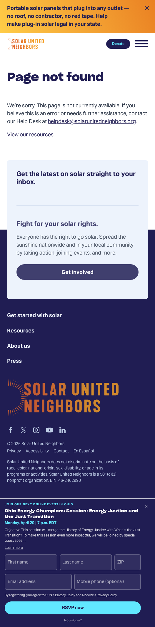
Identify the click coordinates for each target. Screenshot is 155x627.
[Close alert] (147, 16)
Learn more (14, 548)
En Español (84, 451)
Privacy (14, 451)
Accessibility (37, 451)
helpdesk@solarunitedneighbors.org (92, 122)
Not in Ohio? (73, 621)
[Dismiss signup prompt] (146, 507)
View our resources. (31, 135)
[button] (141, 44)
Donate (118, 44)
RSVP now (73, 608)
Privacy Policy (65, 595)
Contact (61, 451)
